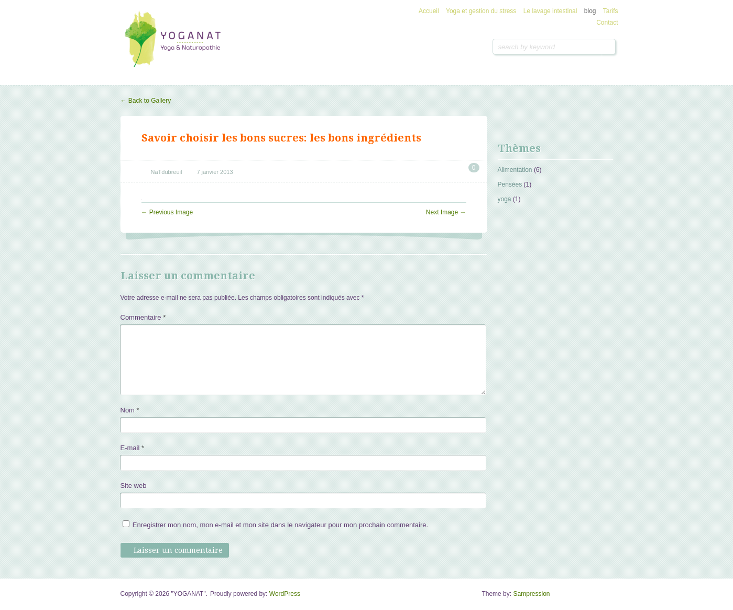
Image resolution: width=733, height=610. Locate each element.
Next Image (446, 212)
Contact (607, 22)
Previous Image (167, 212)
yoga (504, 199)
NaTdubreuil (166, 172)
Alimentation (515, 169)
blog (590, 11)
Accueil (429, 11)
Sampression (531, 593)
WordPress (284, 593)
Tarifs (610, 11)
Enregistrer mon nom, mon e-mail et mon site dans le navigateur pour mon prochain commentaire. (280, 525)
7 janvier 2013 (214, 172)
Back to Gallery (146, 100)
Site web (134, 485)
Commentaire (143, 317)
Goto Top (605, 597)
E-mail (133, 448)
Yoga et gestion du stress (481, 11)
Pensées (510, 184)
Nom (130, 410)
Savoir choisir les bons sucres (222, 138)
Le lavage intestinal (550, 11)
